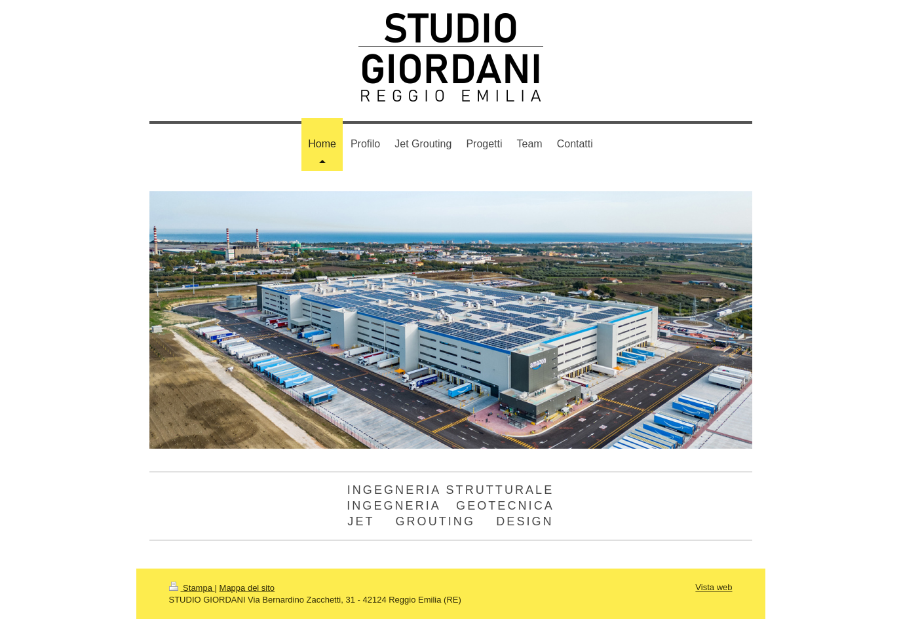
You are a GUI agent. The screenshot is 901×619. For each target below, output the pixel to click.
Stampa (192, 588)
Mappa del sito (247, 588)
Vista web (713, 587)
